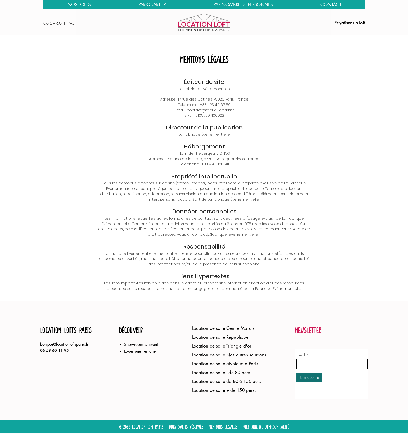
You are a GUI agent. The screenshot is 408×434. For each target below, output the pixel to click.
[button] (151, 4)
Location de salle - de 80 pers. (221, 372)
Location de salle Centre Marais (223, 328)
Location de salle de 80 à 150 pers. (227, 381)
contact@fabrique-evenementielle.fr (226, 234)
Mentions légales (223, 427)
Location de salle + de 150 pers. (224, 390)
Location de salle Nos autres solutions (230, 355)
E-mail (301, 355)
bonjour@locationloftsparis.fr (64, 344)
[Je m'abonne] (309, 377)
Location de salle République (221, 337)
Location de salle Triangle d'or (221, 346)
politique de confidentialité (266, 427)
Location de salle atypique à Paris (225, 364)
